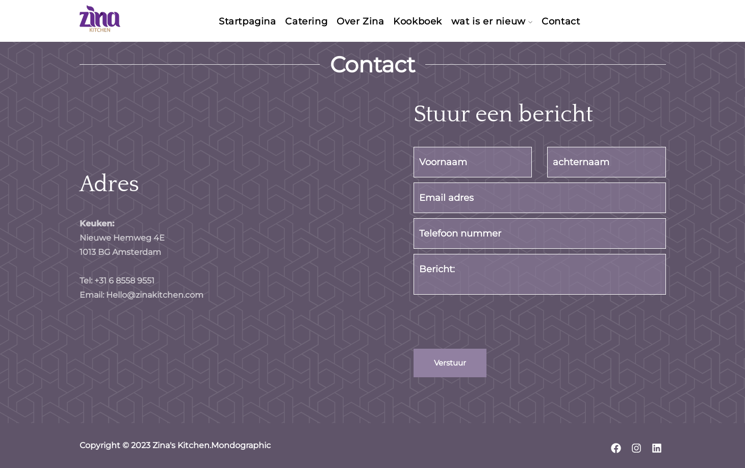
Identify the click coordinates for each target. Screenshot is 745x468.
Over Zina (360, 22)
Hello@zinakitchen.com (153, 295)
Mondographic (241, 445)
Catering (302, 22)
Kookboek (421, 22)
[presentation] (491, 324)
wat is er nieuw (495, 22)
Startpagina (240, 22)
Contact (572, 22)
